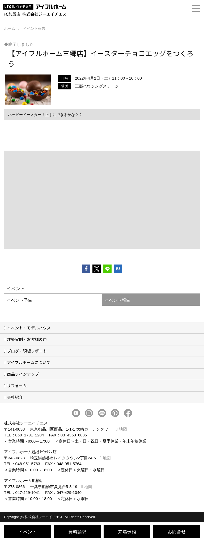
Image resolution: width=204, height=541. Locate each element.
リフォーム (17, 385)
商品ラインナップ (23, 374)
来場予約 (127, 531)
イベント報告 (117, 300)
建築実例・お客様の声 (27, 339)
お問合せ (177, 531)
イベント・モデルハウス (29, 328)
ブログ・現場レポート (27, 351)
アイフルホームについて (28, 362)
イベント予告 (19, 300)
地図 (123, 429)
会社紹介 (15, 397)
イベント (28, 531)
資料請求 (77, 531)
